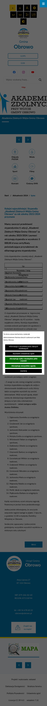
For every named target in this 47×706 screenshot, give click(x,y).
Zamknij (23, 371)
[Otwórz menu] (43, 3)
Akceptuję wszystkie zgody (23, 366)
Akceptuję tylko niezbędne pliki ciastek (23, 360)
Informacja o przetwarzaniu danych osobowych (23, 347)
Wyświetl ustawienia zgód (23, 353)
